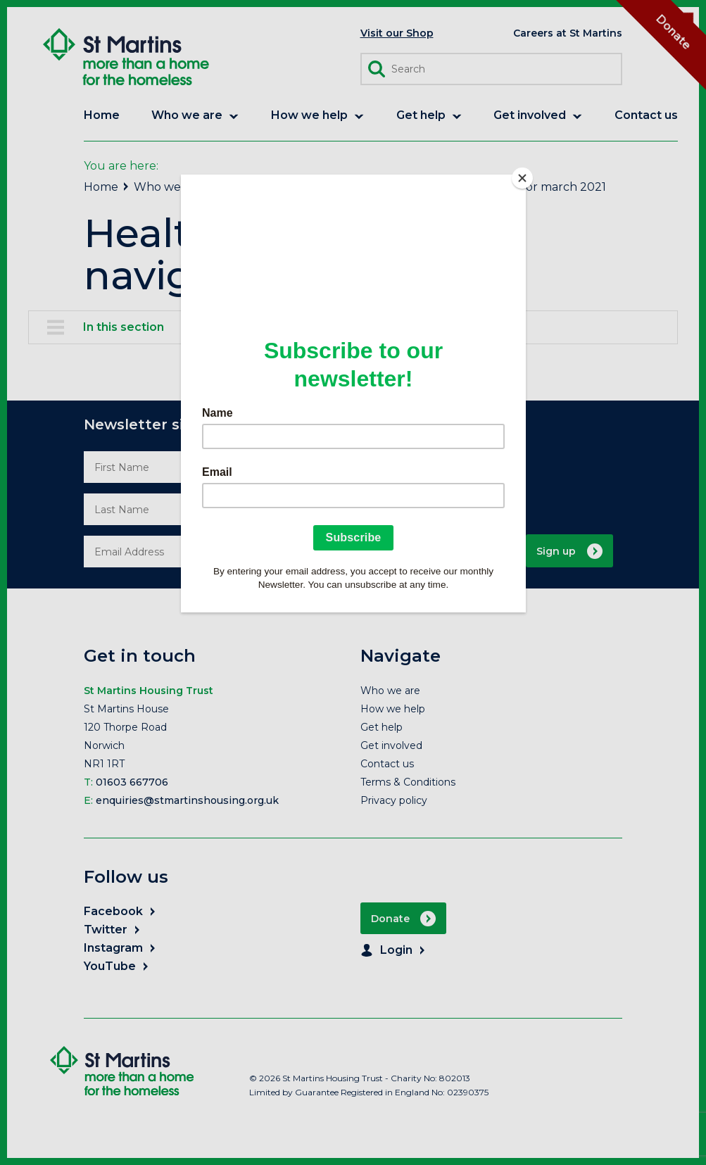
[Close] (522, 178)
